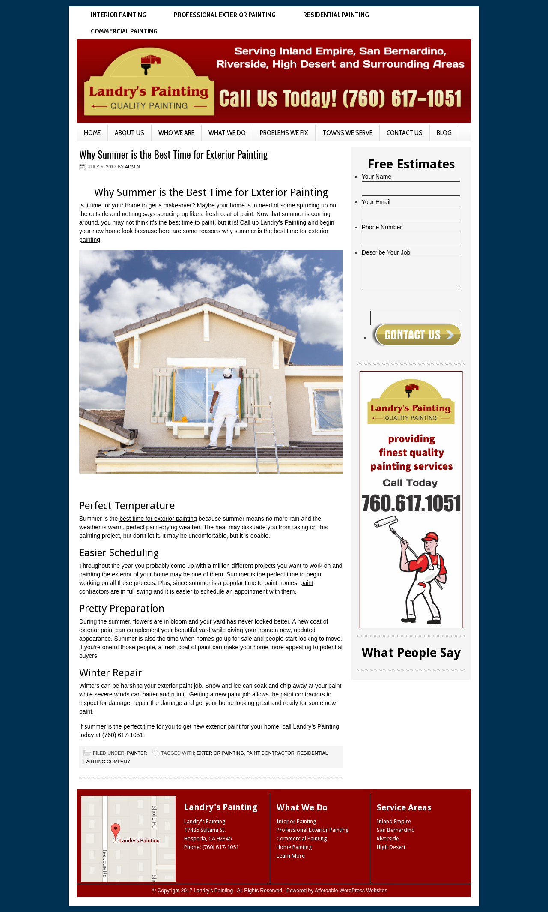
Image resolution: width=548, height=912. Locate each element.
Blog (444, 133)
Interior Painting (118, 15)
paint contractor (271, 753)
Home (92, 133)
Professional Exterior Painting (225, 15)
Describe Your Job (386, 252)
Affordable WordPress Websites (351, 891)
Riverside (388, 838)
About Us (129, 133)
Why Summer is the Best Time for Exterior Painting (173, 154)
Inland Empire (394, 821)
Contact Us (405, 133)
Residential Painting (336, 15)
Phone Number (382, 227)
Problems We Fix (284, 133)
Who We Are (176, 133)
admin (132, 166)
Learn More (291, 855)
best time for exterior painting (158, 518)
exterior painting (220, 753)
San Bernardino (396, 830)
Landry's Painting (213, 891)
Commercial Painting (124, 31)
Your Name (377, 176)
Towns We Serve (347, 133)
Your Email (376, 201)
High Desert (391, 847)
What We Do (227, 133)
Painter (137, 753)
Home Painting (294, 847)
